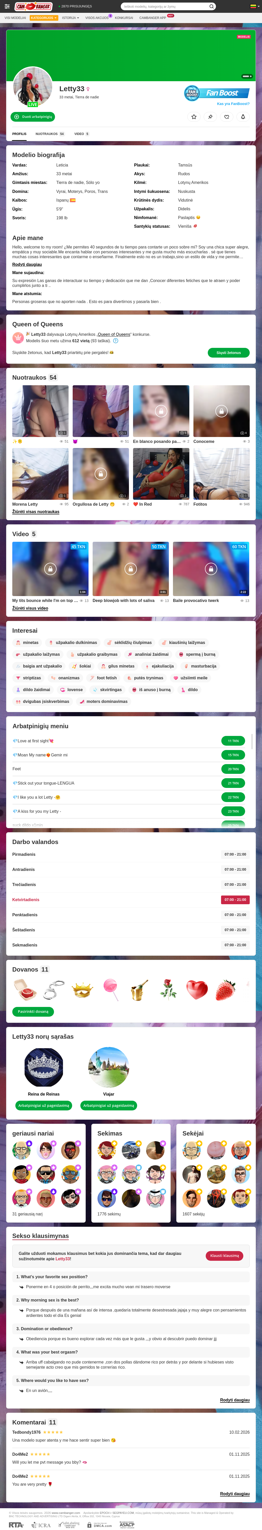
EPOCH (104, 1512)
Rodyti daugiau (27, 264)
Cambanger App (154, 17)
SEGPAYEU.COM (123, 1512)
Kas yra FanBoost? (233, 104)
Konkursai (124, 18)
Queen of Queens (114, 334)
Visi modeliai (15, 18)
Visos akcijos (98, 17)
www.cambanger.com (66, 1512)
